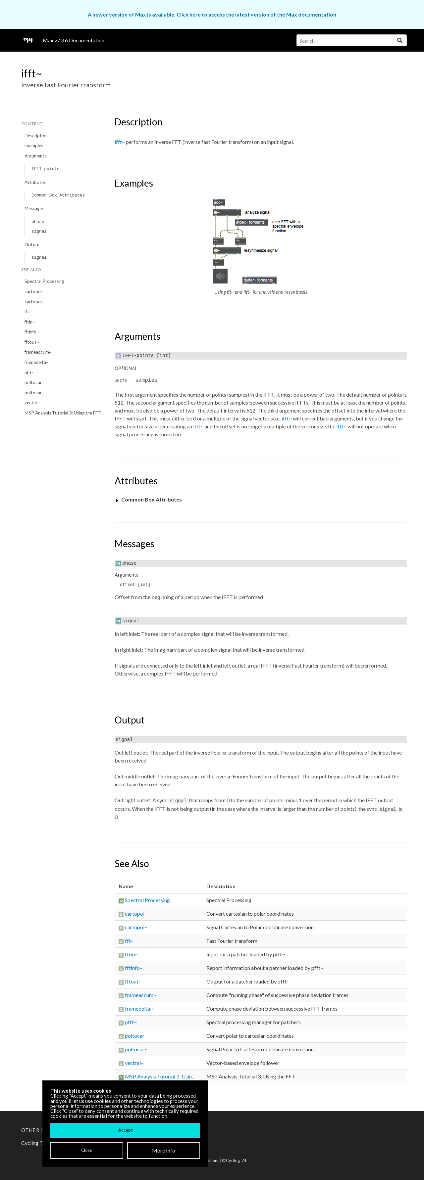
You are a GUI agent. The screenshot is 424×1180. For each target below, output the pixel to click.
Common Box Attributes (58, 195)
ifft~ (120, 142)
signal (39, 231)
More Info (163, 1150)
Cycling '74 (236, 1160)
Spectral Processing (44, 281)
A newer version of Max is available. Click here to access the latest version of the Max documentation (212, 14)
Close (86, 1150)
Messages (34, 208)
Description (36, 135)
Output (32, 244)
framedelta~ (37, 362)
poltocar (33, 382)
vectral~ (33, 402)
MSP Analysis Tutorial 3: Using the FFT (63, 412)
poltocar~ (34, 392)
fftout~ (32, 342)
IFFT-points (45, 168)
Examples (34, 145)
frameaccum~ (38, 352)
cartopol (33, 291)
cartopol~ (34, 301)
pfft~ (29, 372)
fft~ (28, 311)
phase (37, 221)
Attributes (35, 182)
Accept (125, 1130)
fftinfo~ (32, 331)
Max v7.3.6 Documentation (73, 40)
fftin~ (30, 322)
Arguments (35, 155)
